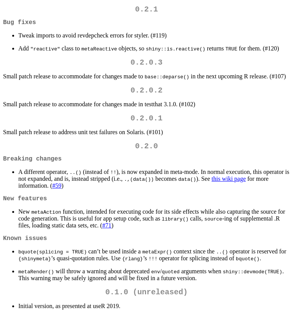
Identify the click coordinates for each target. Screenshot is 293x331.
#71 (106, 237)
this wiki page (229, 189)
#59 (56, 196)
